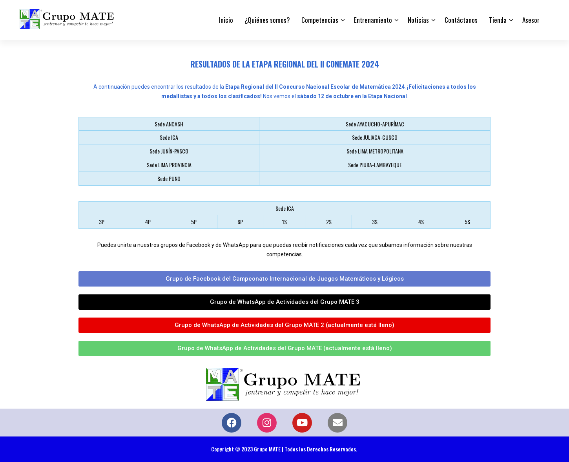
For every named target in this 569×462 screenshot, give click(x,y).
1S (284, 221)
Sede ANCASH (169, 124)
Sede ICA (169, 137)
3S (375, 221)
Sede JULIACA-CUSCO (375, 137)
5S (467, 221)
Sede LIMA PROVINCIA (169, 165)
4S (421, 221)
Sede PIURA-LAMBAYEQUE (375, 165)
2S (329, 221)
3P (101, 221)
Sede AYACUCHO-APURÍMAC (375, 124)
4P (148, 221)
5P (194, 221)
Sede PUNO (169, 178)
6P (240, 221)
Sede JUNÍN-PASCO (169, 151)
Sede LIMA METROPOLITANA (375, 151)
